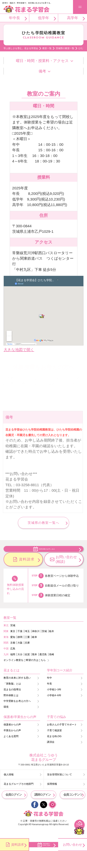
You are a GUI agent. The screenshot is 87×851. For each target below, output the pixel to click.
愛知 (12, 645)
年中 (49, 686)
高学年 (72, 18)
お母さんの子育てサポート (62, 733)
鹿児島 (43, 663)
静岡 (20, 645)
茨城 (44, 639)
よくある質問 (11, 744)
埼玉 (27, 639)
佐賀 (27, 663)
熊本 (34, 663)
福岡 (12, 663)
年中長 (14, 18)
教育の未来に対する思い (17, 686)
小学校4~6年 (54, 704)
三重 (27, 645)
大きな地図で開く (19, 350)
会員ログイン (13, 803)
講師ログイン (42, 803)
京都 (12, 651)
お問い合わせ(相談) (66, 568)
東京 (12, 639)
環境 (6, 715)
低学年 (43, 18)
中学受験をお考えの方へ (17, 709)
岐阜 (34, 645)
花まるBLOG (54, 744)
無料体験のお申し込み (47, 553)
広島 (12, 657)
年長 (49, 692)
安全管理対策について (59, 783)
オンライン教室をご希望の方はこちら (25, 668)
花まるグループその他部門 (18, 792)
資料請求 (27, 568)
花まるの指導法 (12, 698)
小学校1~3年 (54, 698)
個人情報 (9, 783)
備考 (42, 71)
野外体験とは (11, 704)
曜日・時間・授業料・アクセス (42, 61)
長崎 (51, 663)
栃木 (51, 639)
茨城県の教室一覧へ (43, 523)
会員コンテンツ (72, 803)
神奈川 (36, 639)
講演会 (50, 750)
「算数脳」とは (12, 692)
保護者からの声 (12, 733)
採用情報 (52, 792)
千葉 (20, 639)
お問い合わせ (72, 844)
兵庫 (27, 651)
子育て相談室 (54, 739)
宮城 (12, 634)
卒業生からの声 (12, 739)
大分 (20, 663)
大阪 (20, 651)
